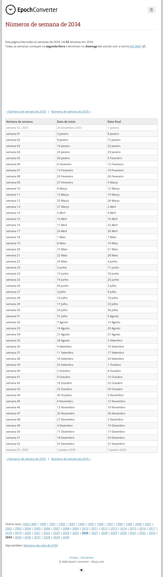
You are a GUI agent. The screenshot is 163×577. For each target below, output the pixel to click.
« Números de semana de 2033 (26, 111)
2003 (18, 528)
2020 (27, 533)
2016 (142, 528)
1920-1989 (29, 524)
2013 (114, 528)
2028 (104, 533)
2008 (66, 528)
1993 (71, 524)
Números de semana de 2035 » (71, 111)
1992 (62, 524)
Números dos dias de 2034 (41, 545)
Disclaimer (87, 557)
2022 (47, 533)
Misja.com (97, 561)
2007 (56, 528)
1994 (81, 524)
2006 (47, 528)
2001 (148, 524)
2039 (56, 537)
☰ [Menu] (151, 10)
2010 (85, 528)
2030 (123, 533)
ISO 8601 (136, 46)
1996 (100, 524)
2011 (94, 528)
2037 (37, 537)
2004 (27, 528)
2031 (133, 533)
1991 (52, 524)
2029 (114, 533)
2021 (37, 533)
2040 (66, 537)
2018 (8, 533)
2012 (104, 528)
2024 (66, 533)
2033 (152, 533)
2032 (142, 533)
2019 (18, 533)
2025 (75, 533)
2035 (18, 537)
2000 (138, 524)
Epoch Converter (79, 561)
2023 (56, 533)
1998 (119, 524)
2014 (123, 528)
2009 (75, 528)
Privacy (74, 557)
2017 (152, 528)
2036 (27, 537)
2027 (94, 533)
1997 (110, 524)
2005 (37, 528)
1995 (90, 524)
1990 (43, 524)
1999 (129, 524)
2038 (47, 537)
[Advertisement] (72, 80)
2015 (133, 528)
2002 (8, 528)
